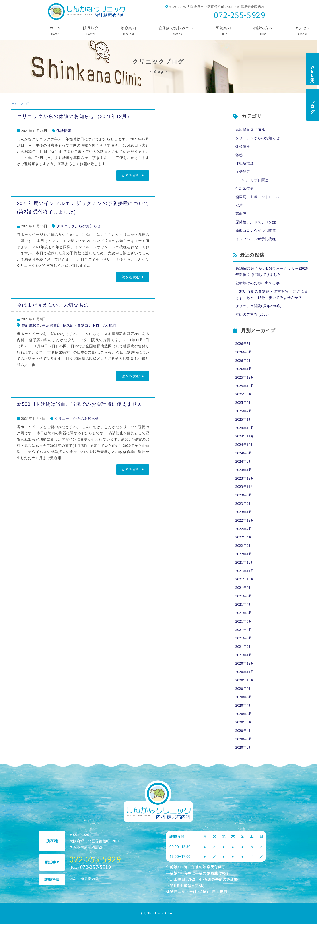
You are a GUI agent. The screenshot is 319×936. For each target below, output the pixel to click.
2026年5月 (243, 344)
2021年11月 (244, 571)
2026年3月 (243, 352)
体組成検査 (31, 325)
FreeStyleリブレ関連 (252, 180)
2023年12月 (244, 478)
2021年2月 (243, 646)
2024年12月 (244, 428)
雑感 (239, 155)
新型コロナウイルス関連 (255, 230)
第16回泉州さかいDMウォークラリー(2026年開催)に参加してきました (271, 272)
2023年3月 (243, 495)
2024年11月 (244, 436)
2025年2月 (243, 411)
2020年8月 (243, 697)
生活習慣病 (51, 325)
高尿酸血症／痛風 (250, 130)
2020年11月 (244, 672)
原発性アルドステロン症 (255, 222)
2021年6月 (243, 613)
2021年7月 (243, 604)
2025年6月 (243, 402)
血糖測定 (242, 172)
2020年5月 (243, 722)
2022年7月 (243, 529)
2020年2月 (243, 747)
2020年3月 (243, 739)
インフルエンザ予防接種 (255, 239)
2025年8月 (243, 394)
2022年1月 (243, 554)
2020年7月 (243, 705)
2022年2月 (243, 545)
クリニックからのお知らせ (78, 226)
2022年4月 (243, 537)
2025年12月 (244, 377)
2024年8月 (243, 453)
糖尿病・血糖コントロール (85, 325)
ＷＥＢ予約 (312, 69)
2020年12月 (244, 663)
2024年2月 (243, 461)
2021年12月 (244, 562)
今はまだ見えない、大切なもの (53, 305)
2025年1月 (243, 419)
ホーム (13, 103)
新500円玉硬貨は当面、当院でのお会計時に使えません (80, 404)
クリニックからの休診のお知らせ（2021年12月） (74, 116)
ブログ (312, 105)
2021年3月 (243, 638)
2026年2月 (243, 360)
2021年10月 (244, 579)
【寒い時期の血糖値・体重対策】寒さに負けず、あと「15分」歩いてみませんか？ (271, 295)
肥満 (112, 325)
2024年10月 (244, 445)
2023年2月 (243, 503)
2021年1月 (243, 655)
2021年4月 (243, 630)
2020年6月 (243, 714)
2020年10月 (244, 680)
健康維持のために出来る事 (257, 283)
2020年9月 (243, 688)
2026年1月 (243, 369)
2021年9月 (243, 588)
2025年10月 (244, 386)
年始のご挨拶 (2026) (252, 314)
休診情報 (63, 131)
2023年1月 (243, 512)
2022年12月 (244, 520)
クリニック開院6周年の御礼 (258, 306)
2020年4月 (243, 731)
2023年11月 (244, 487)
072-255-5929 (239, 15)
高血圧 (241, 214)
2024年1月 (243, 470)
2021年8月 (243, 596)
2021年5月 (243, 621)
